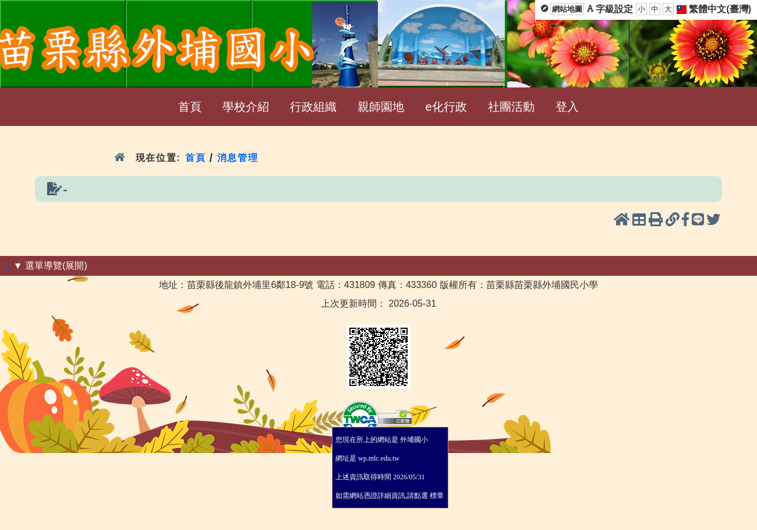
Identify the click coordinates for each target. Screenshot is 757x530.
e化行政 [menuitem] (445, 106)
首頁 (195, 158)
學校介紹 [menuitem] (245, 106)
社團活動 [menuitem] (511, 106)
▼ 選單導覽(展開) (50, 266)
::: (6, 266)
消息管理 (238, 158)
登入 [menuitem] (567, 106)
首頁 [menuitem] (189, 106)
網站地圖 (567, 9)
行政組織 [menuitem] (313, 106)
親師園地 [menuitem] (381, 106)
